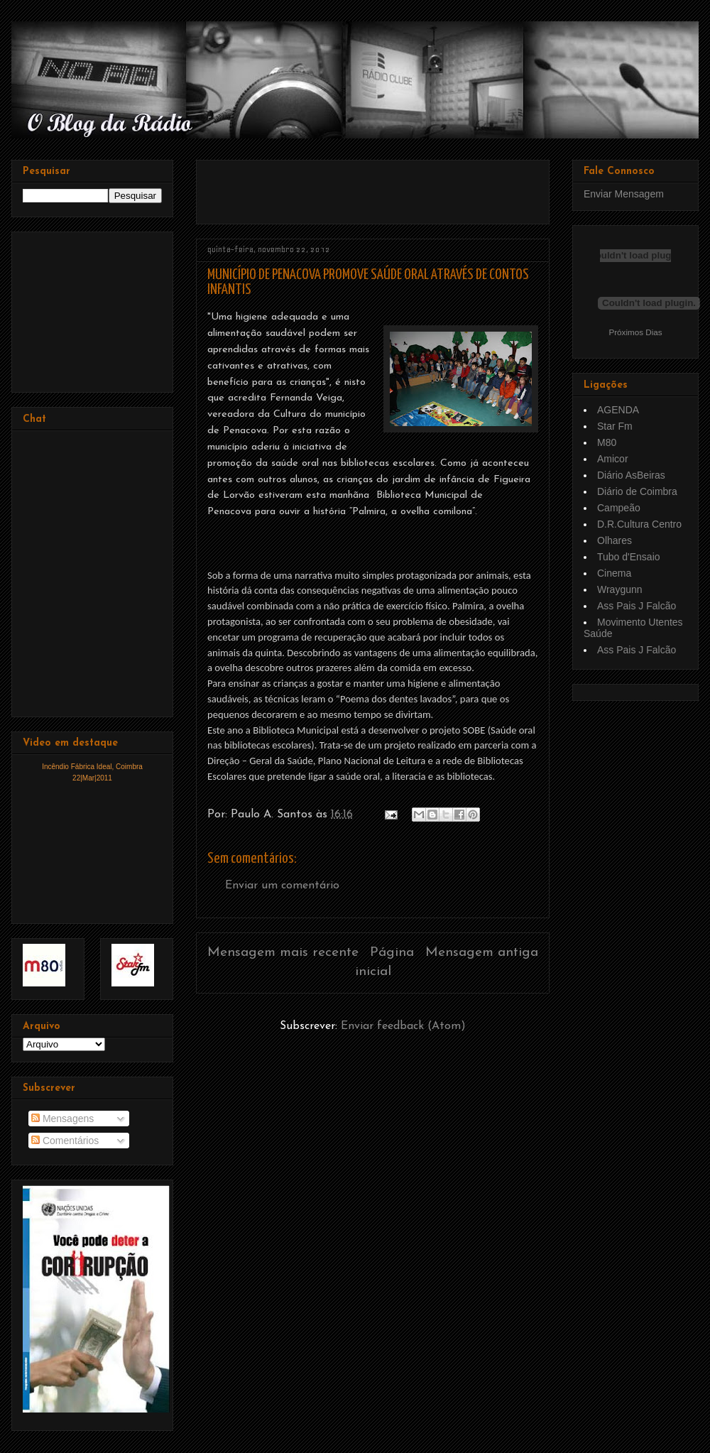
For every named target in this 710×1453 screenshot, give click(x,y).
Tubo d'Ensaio (628, 556)
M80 (606, 442)
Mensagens (62, 1118)
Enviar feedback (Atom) (403, 1026)
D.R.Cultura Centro (639, 524)
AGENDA (618, 409)
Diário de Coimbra (637, 491)
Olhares (614, 540)
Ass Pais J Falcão (636, 605)
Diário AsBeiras (631, 475)
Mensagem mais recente (283, 952)
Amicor (612, 458)
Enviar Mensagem (624, 194)
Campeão (618, 507)
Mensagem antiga (481, 952)
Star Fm (615, 426)
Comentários (65, 1140)
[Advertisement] (94, 308)
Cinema (614, 573)
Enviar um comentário (282, 885)
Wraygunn (620, 589)
